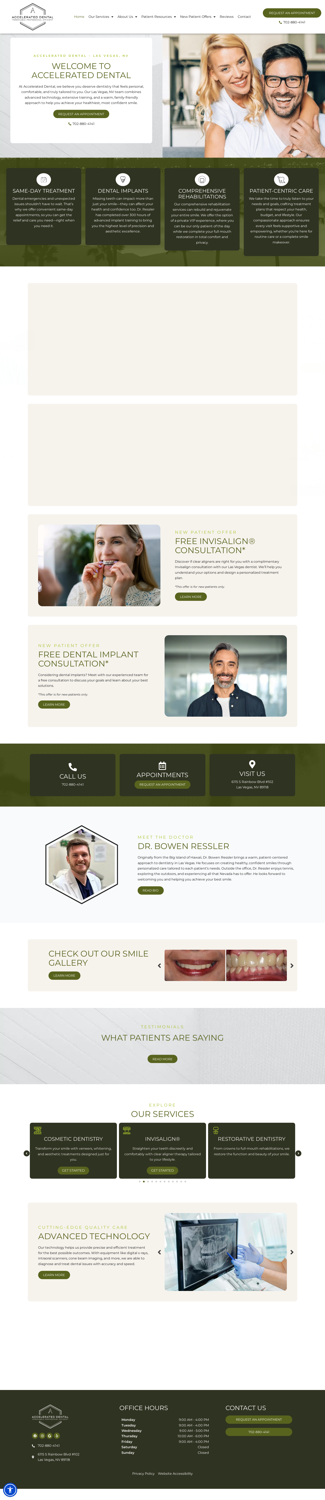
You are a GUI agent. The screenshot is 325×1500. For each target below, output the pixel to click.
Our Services (101, 17)
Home (79, 17)
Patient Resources (158, 17)
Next (236, 976)
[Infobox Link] (72, 806)
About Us (127, 17)
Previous (104, 976)
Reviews (227, 17)
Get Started (162, 1215)
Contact (244, 17)
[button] (25, 1197)
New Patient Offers (198, 17)
